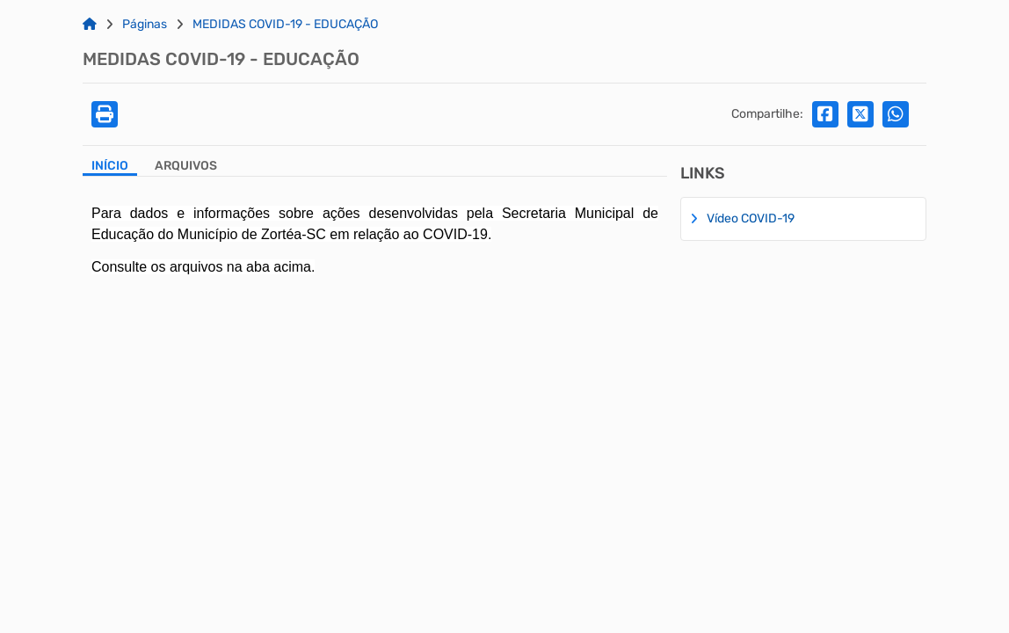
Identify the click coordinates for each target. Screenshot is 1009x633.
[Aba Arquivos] (186, 167)
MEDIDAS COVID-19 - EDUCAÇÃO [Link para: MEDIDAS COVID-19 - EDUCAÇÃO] (285, 25)
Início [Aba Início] (109, 166)
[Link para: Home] (90, 25)
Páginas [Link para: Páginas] (144, 25)
